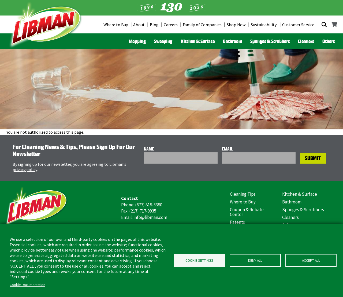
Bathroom (232, 41)
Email (227, 148)
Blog (154, 24)
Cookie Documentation (27, 285)
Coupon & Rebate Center (247, 212)
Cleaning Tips (243, 194)
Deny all (255, 260)
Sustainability (264, 24)
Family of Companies (202, 24)
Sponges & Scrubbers (270, 41)
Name (149, 148)
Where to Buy (115, 24)
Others (328, 41)
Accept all (311, 260)
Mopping (137, 41)
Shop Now (236, 24)
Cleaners (306, 41)
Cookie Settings (199, 260)
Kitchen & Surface (198, 41)
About (139, 24)
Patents (237, 222)
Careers (171, 24)
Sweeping (163, 41)
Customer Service (298, 24)
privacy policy (25, 169)
